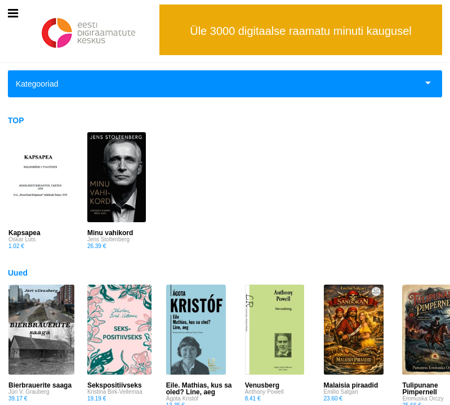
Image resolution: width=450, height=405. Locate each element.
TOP (16, 120)
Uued (18, 272)
